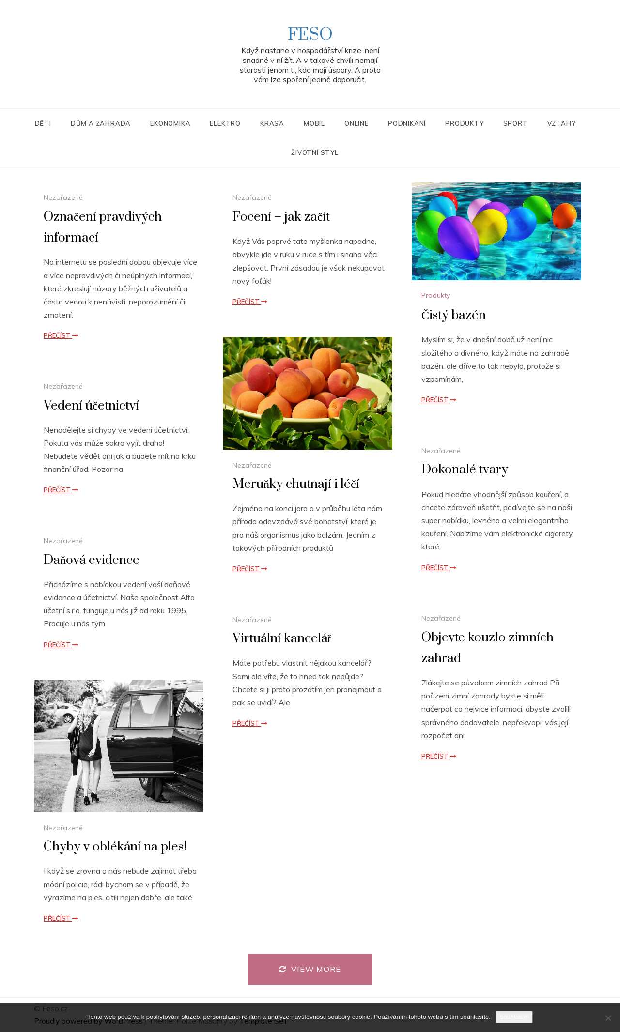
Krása (272, 123)
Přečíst (61, 335)
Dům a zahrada (101, 123)
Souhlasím (514, 1016)
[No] (608, 1018)
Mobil (314, 123)
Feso (310, 35)
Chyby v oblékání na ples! (115, 847)
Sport (515, 123)
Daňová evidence (92, 560)
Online (356, 123)
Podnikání (407, 123)
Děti (43, 123)
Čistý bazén (453, 315)
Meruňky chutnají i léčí (295, 484)
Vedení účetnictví (91, 406)
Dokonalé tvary (464, 470)
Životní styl (315, 152)
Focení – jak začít (281, 217)
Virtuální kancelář (281, 639)
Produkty (464, 123)
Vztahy (561, 123)
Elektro (225, 123)
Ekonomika (170, 123)
